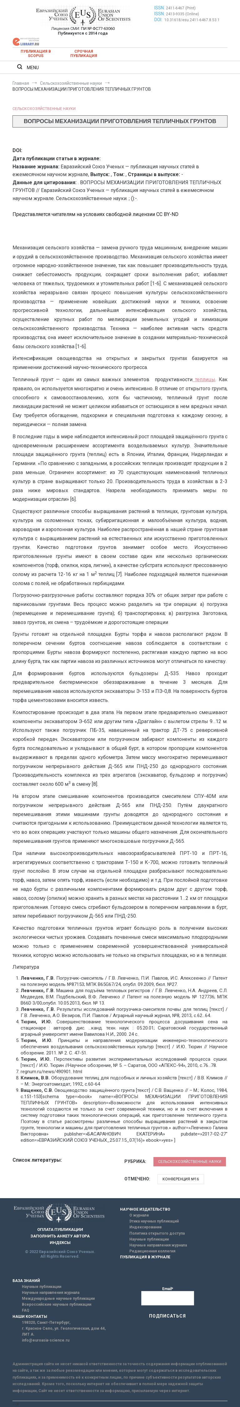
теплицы (203, 379)
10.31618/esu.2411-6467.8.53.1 (192, 20)
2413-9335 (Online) (182, 14)
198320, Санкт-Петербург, (46, 1322)
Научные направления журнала (158, 1245)
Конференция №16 (180, 1179)
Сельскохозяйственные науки (44, 109)
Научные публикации (149, 1239)
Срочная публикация (83, 53)
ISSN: (159, 7)
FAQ (25, 1310)
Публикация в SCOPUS (36, 53)
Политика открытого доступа (157, 1233)
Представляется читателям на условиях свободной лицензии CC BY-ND (95, 214)
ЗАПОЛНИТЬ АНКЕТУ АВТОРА (60, 1236)
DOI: (158, 19)
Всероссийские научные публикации (56, 1304)
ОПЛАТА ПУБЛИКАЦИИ (60, 1229)
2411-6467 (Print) (181, 8)
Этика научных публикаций (154, 1221)
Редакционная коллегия (152, 1251)
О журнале (139, 1215)
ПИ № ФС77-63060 (98, 28)
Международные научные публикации (58, 1298)
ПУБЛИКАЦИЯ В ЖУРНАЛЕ (145, 1257)
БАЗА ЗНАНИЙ (26, 1281)
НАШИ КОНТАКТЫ (29, 1316)
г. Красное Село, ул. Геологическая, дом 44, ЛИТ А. (64, 1331)
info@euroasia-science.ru (45, 1340)
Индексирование (145, 1227)
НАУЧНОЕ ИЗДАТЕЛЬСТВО (145, 1209)
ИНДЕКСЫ (60, 1242)
